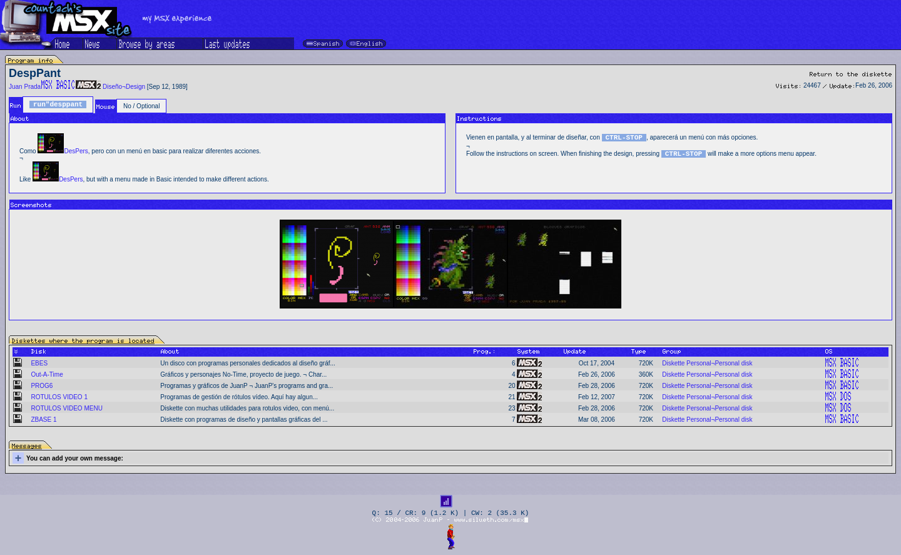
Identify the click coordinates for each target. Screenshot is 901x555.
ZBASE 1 (43, 419)
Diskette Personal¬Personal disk (707, 363)
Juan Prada (25, 86)
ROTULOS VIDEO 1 (59, 397)
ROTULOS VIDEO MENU (66, 408)
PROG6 (42, 385)
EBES (39, 363)
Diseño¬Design (124, 86)
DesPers (76, 151)
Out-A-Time (47, 374)
